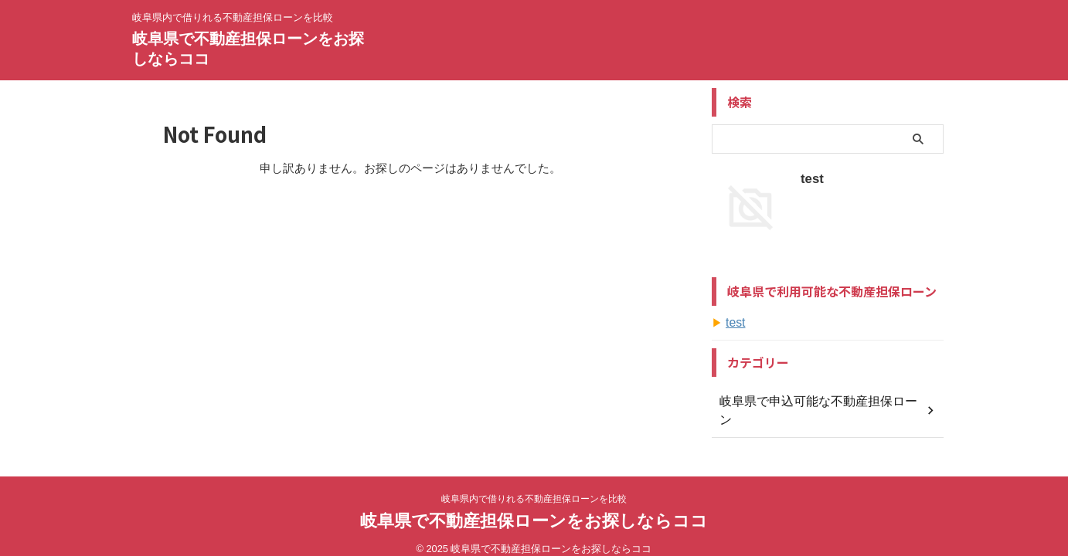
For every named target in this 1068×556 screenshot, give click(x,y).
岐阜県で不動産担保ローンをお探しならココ (534, 505)
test (810, 177)
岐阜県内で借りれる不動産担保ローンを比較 (534, 483)
